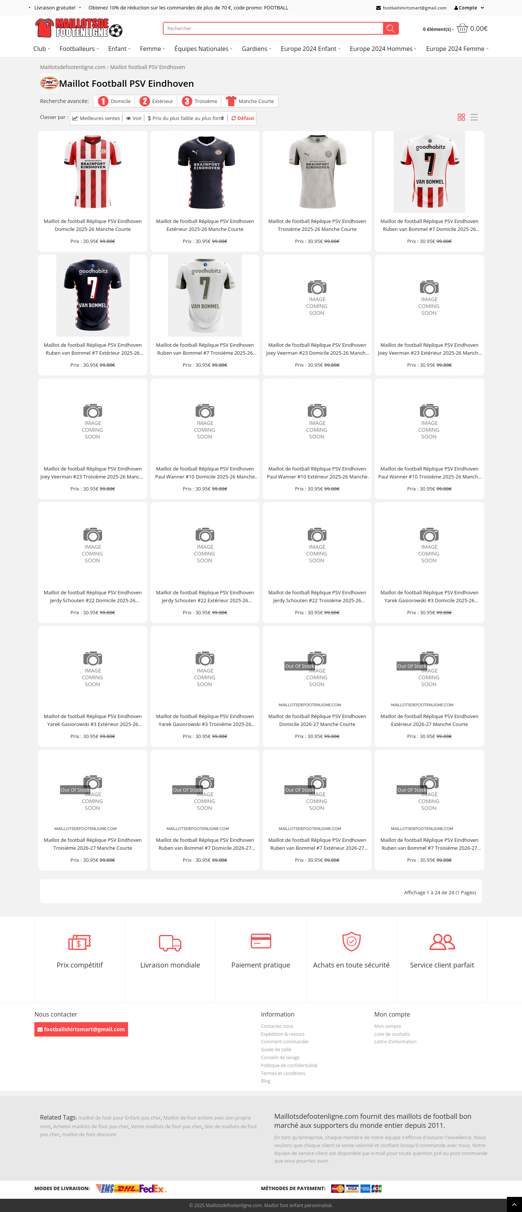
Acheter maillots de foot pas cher (91, 1126)
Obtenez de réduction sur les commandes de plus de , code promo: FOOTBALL (189, 7)
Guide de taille (276, 1049)
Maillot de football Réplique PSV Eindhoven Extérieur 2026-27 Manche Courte (429, 720)
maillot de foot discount (89, 1134)
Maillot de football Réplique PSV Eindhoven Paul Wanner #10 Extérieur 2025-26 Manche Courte (317, 473)
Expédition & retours (282, 1034)
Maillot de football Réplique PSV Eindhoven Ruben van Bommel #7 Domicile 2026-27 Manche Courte (205, 844)
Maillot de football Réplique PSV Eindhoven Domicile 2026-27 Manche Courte (317, 720)
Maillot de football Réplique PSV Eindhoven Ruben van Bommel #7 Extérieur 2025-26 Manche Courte (93, 349)
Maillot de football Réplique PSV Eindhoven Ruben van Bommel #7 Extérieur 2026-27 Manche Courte (317, 844)
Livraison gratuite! (55, 7)
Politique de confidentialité (289, 1065)
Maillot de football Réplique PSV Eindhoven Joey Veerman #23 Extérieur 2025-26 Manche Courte (429, 349)
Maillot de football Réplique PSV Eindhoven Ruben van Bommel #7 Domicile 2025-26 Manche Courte (429, 225)
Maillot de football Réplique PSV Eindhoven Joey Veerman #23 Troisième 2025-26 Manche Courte (92, 473)
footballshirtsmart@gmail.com (411, 8)
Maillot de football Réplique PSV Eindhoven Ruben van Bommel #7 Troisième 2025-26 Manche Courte (205, 349)
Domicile (121, 101)
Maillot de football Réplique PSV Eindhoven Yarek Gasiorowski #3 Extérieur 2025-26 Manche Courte (93, 720)
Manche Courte (256, 101)
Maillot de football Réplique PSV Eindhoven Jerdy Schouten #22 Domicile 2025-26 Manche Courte (93, 596)
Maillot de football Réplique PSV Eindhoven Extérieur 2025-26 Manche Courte (205, 225)
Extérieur (162, 101)
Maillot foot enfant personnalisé (297, 1205)
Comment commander (285, 1041)
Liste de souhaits (392, 1034)
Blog (265, 1081)
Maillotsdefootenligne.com (72, 67)
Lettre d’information (395, 1041)
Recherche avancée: (64, 101)
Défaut (243, 118)
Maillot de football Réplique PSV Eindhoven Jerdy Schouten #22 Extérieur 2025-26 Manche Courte (205, 596)
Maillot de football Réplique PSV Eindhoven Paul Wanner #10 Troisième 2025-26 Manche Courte (429, 473)
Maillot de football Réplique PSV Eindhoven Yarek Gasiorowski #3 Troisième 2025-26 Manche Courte (205, 720)
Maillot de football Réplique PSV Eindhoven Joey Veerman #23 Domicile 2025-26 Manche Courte (317, 349)
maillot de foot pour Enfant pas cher (119, 1117)
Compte (465, 8)
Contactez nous (277, 1026)
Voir (134, 118)
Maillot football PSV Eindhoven (147, 67)
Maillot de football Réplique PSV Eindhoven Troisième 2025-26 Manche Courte (317, 225)
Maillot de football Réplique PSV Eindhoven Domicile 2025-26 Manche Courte (93, 225)
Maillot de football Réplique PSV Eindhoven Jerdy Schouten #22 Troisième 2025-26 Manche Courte (317, 596)
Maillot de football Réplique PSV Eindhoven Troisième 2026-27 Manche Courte (93, 844)
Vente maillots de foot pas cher (166, 1126)
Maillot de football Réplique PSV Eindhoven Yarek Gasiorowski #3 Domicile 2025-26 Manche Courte (429, 596)
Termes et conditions (283, 1073)
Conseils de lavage (280, 1057)
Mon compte (387, 1026)
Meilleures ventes (96, 118)
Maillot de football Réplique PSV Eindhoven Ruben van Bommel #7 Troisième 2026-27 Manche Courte (429, 844)
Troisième (206, 101)
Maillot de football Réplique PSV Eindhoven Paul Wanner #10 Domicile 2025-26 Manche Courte (205, 473)
